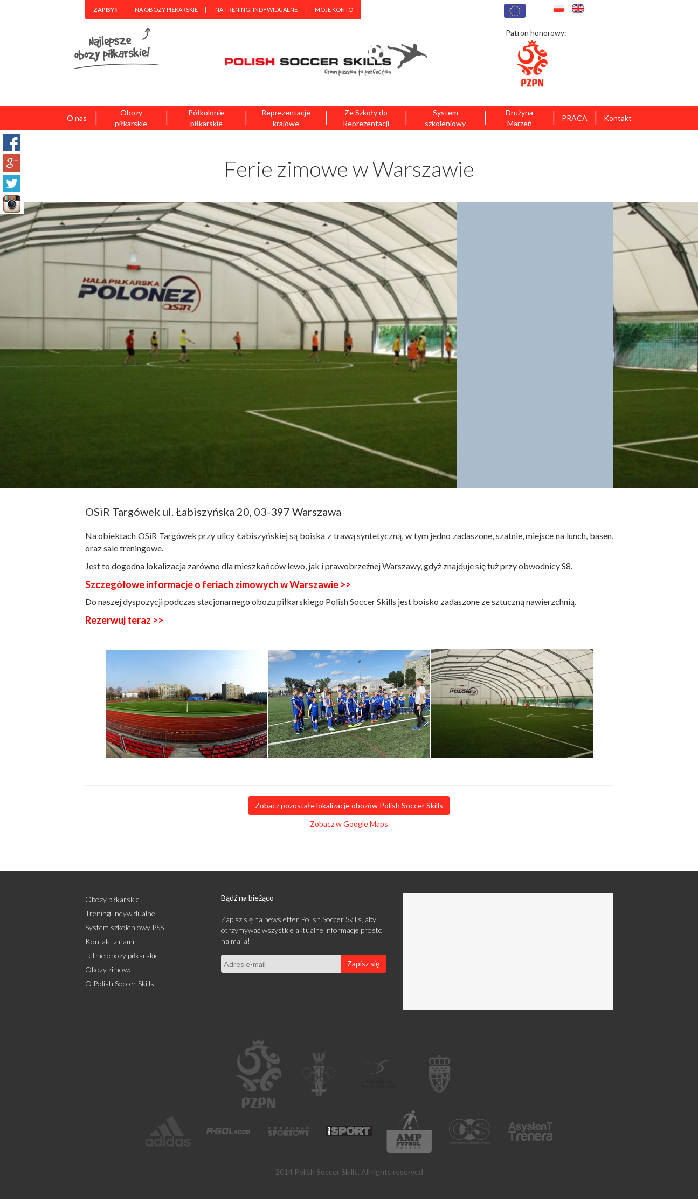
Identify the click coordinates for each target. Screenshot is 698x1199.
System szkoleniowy (445, 118)
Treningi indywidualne (120, 913)
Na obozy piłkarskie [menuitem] (166, 9)
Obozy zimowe (109, 969)
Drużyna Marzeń (519, 118)
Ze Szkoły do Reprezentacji (366, 118)
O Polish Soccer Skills (119, 983)
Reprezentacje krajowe (285, 118)
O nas (77, 117)
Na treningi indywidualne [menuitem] (256, 9)
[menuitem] (105, 9)
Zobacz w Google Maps (349, 823)
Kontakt (618, 117)
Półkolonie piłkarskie (206, 118)
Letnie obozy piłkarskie (122, 955)
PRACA (575, 117)
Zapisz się (363, 963)
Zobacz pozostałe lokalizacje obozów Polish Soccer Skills (349, 805)
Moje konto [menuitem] (334, 9)
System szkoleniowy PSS (124, 927)
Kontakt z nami (109, 941)
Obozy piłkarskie (131, 118)
